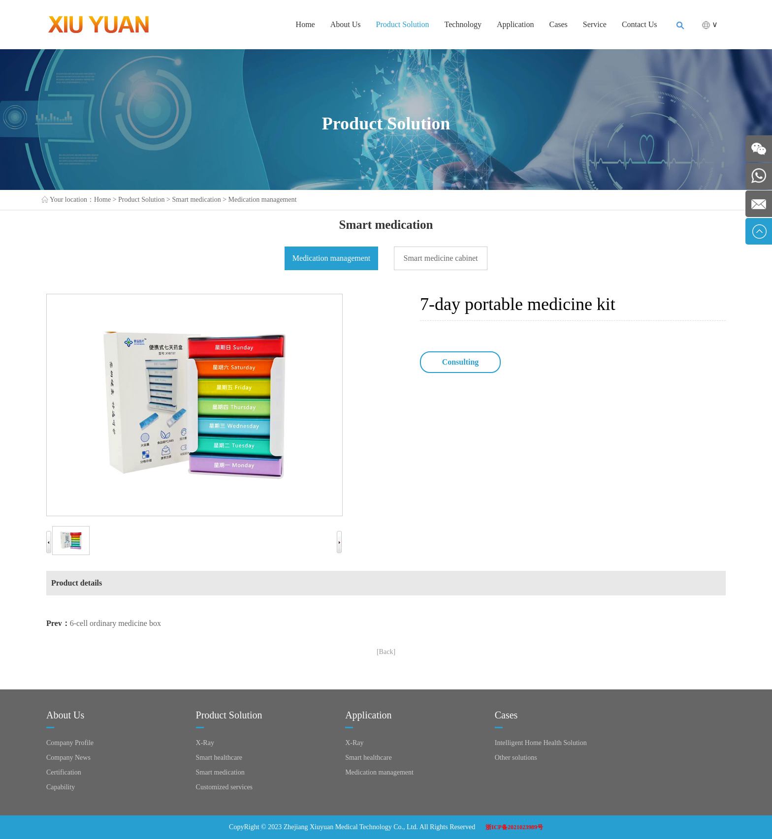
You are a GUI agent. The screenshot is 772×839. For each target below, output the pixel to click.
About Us (345, 24)
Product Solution (402, 24)
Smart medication (196, 199)
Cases (558, 24)
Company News (68, 757)
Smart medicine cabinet (440, 258)
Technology (463, 24)
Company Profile (70, 742)
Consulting (460, 362)
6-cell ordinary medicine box (115, 623)
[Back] (386, 651)
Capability (60, 787)
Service (595, 24)
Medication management (262, 199)
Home (305, 24)
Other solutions (516, 757)
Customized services (224, 787)
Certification (63, 772)
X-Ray (205, 742)
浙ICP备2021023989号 (514, 827)
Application (515, 24)
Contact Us (639, 24)
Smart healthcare (219, 757)
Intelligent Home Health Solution (541, 742)
